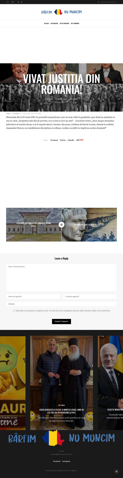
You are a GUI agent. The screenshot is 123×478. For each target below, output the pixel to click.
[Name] (33, 296)
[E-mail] (90, 296)
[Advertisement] (61, 45)
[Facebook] (18, 2)
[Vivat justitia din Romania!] (61, 225)
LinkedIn (71, 140)
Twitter (63, 140)
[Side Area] (116, 471)
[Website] (61, 304)
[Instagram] (21, 2)
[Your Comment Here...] (61, 278)
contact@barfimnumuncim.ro (108, 2)
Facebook (54, 140)
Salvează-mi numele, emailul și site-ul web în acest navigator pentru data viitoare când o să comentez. (63, 310)
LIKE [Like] (78, 140)
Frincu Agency (71, 470)
